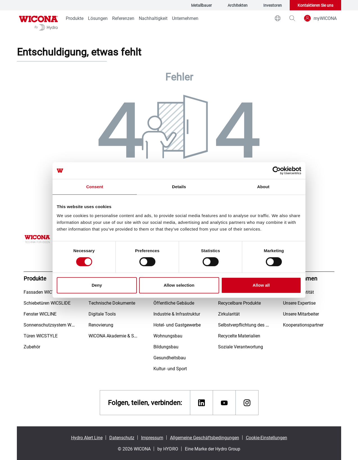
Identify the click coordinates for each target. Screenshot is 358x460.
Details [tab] (179, 186)
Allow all (261, 285)
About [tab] (263, 186)
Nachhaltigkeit (153, 18)
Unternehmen (185, 18)
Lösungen (98, 18)
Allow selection (179, 285)
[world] (277, 18)
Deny (97, 285)
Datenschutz (121, 437)
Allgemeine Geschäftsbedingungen (204, 437)
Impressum (152, 437)
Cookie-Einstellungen (266, 437)
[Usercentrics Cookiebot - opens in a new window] (276, 170)
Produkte (74, 18)
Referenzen (123, 18)
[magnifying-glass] (292, 18)
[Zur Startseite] (38, 22)
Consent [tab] (94, 186)
